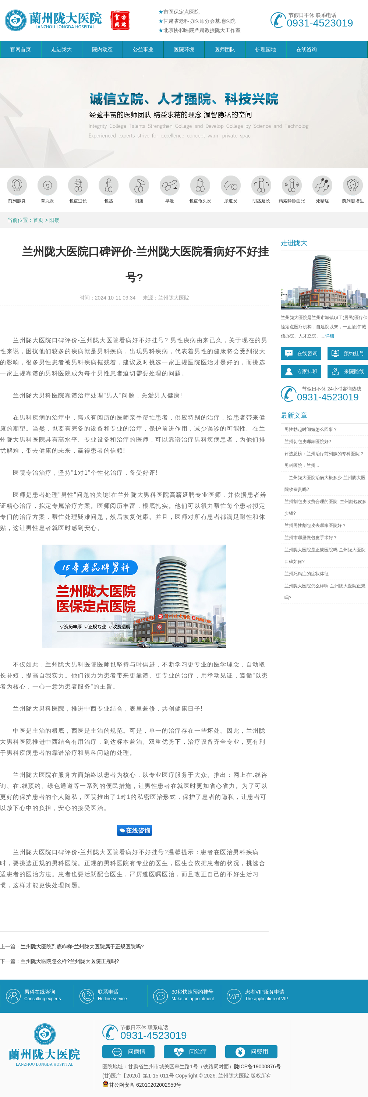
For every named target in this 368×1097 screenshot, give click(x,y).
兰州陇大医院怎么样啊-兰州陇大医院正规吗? (324, 591)
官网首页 (20, 49)
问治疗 (190, 1052)
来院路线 (347, 371)
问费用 (251, 1052)
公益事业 (143, 49)
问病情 (128, 1052)
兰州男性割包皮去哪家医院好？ (315, 525)
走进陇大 (61, 49)
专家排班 (301, 371)
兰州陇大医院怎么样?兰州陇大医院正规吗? (70, 961)
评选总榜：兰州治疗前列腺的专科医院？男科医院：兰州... (324, 459)
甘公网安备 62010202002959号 (145, 1085)
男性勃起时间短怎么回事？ (310, 429)
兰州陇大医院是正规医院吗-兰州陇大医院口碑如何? (324, 555)
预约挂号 (347, 353)
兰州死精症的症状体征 (306, 573)
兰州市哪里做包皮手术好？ (310, 537)
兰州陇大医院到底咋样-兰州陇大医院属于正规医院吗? (82, 946)
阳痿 (54, 220)
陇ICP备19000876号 (257, 1066)
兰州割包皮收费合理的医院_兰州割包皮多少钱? (325, 507)
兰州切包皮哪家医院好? (307, 441)
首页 (38, 220)
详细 (329, 336)
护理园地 (265, 49)
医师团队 (225, 49)
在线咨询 (306, 49)
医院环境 (184, 49)
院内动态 (102, 49)
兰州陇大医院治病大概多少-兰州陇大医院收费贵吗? (324, 483)
